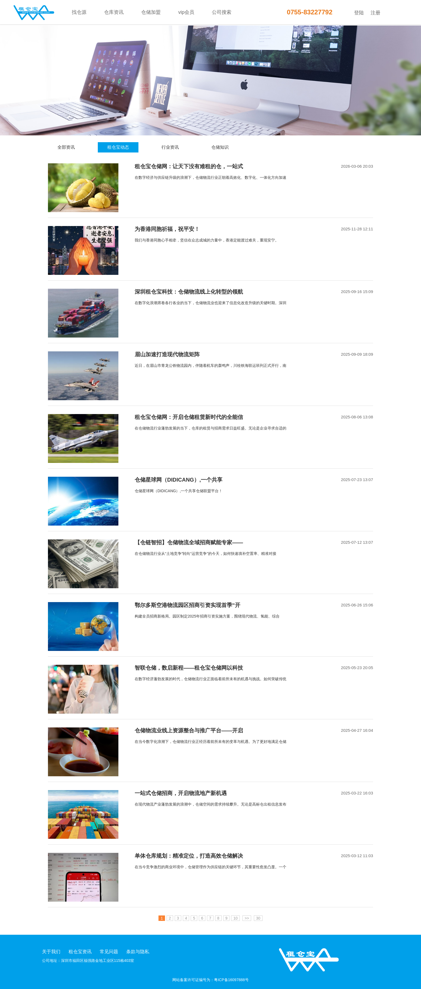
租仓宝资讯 (80, 951)
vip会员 (186, 12)
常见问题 (109, 951)
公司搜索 (221, 12)
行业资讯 (170, 147)
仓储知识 (220, 147)
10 (235, 918)
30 (258, 918)
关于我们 (51, 951)
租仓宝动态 (118, 147)
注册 (375, 12)
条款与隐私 (137, 951)
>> (247, 918)
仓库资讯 (114, 12)
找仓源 (79, 12)
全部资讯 (66, 147)
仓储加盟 (151, 12)
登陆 (359, 12)
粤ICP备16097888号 (231, 980)
